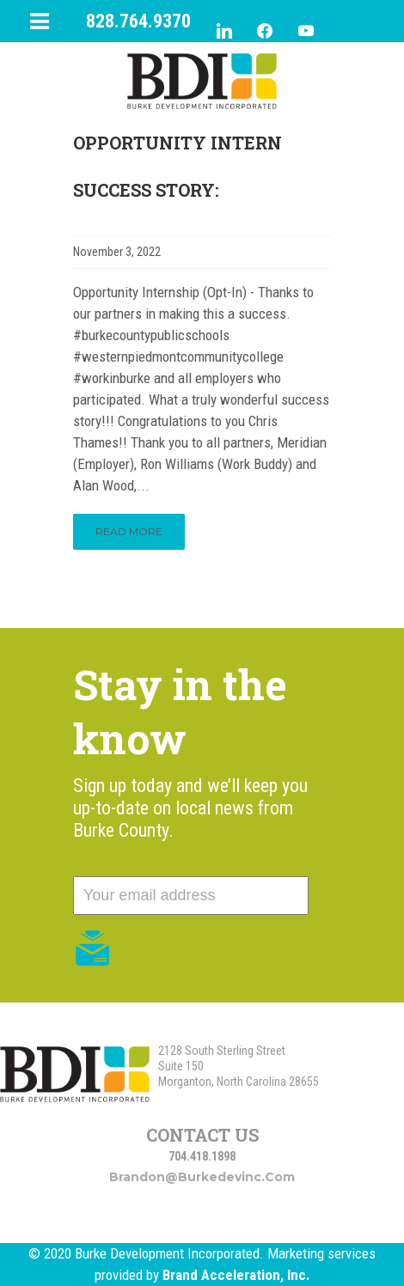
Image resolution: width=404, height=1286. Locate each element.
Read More (128, 531)
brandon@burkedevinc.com (202, 1177)
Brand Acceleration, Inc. (236, 1274)
